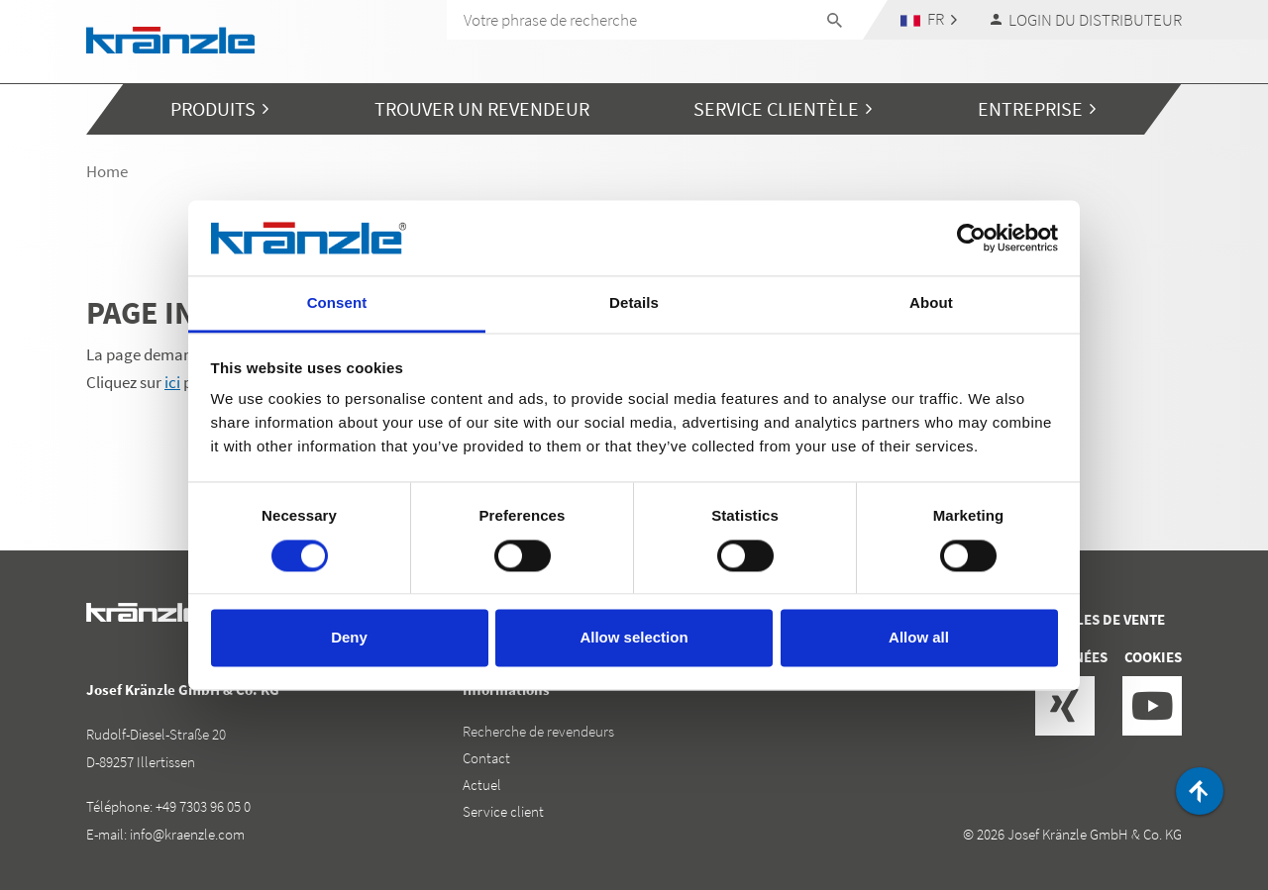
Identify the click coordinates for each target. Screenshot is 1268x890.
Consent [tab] (337, 303)
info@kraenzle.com (187, 834)
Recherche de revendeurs (538, 731)
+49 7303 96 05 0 (203, 806)
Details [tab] (634, 303)
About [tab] (931, 303)
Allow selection (633, 638)
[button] (929, 19)
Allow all (919, 638)
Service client (503, 811)
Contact (486, 757)
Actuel (482, 784)
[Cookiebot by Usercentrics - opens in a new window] (971, 237)
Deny (349, 638)
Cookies (1153, 656)
